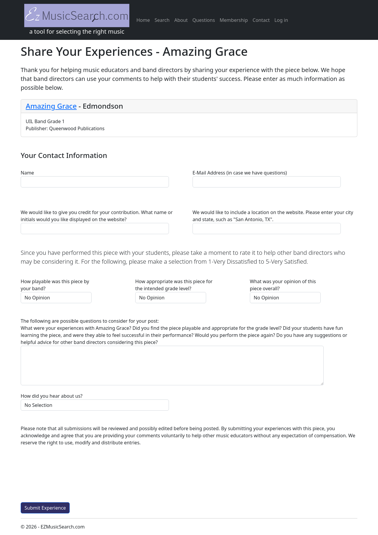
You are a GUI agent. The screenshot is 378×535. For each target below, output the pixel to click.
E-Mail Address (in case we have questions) (240, 172)
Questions (204, 20)
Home (143, 20)
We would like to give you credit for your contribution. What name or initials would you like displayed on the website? (97, 216)
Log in (281, 20)
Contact (261, 20)
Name (27, 172)
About (181, 20)
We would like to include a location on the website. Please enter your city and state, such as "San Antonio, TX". (273, 216)
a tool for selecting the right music (76, 19)
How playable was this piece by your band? (55, 285)
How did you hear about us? (51, 396)
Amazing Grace (51, 106)
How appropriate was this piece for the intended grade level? (174, 285)
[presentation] (65, 476)
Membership (234, 20)
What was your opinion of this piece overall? (283, 285)
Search (162, 20)
